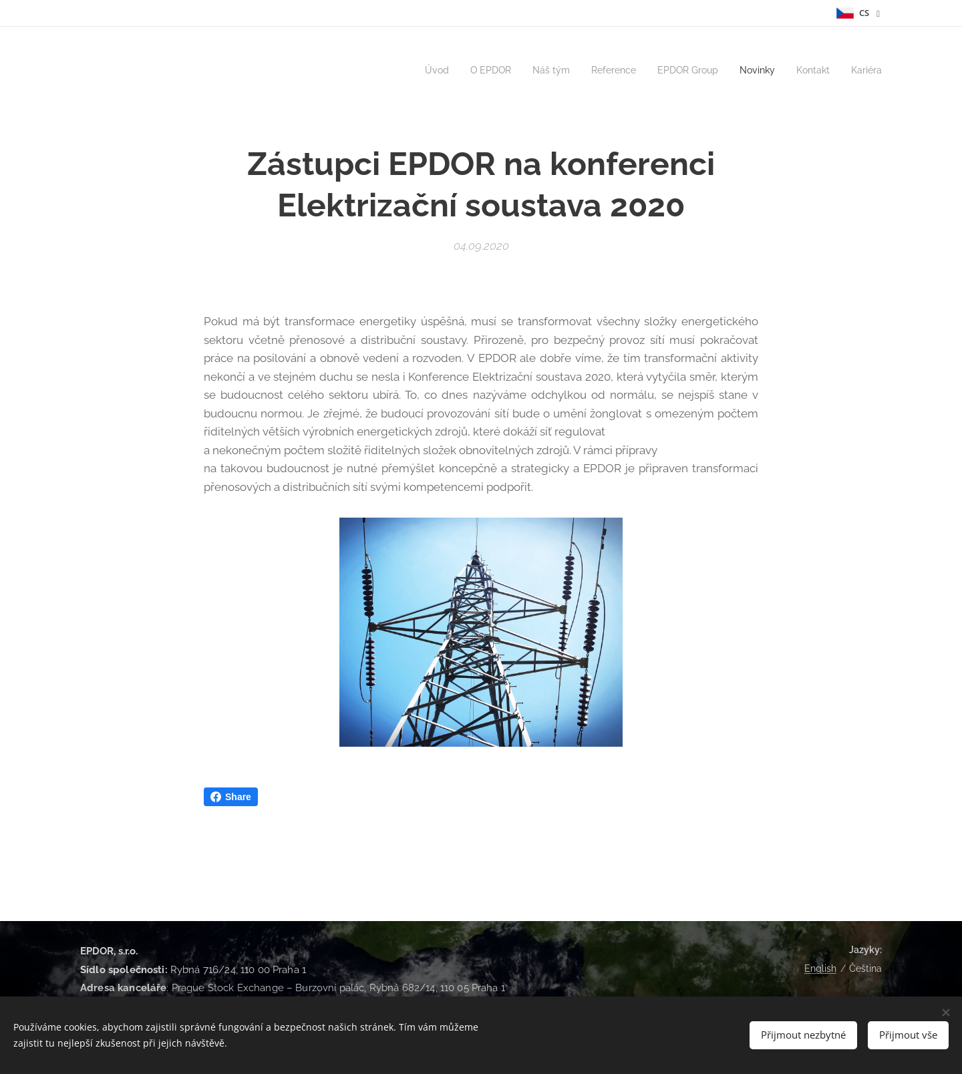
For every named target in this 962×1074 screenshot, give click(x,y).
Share (230, 796)
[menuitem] (414, 70)
